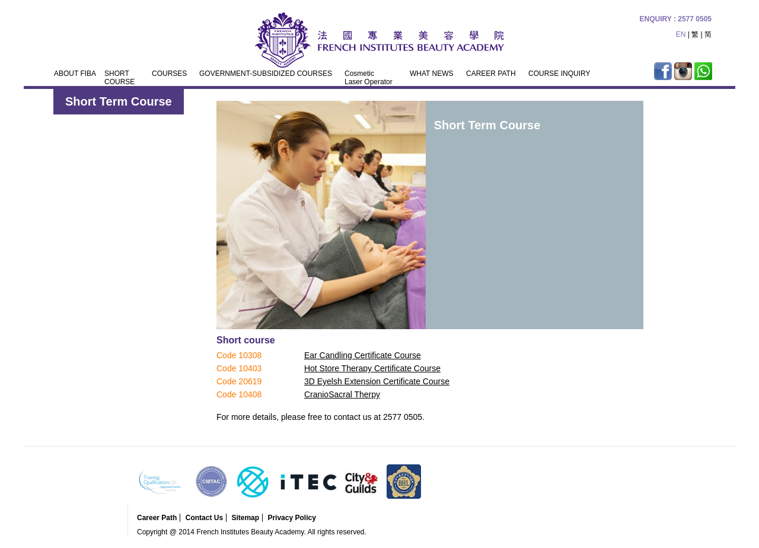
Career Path (157, 518)
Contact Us (204, 518)
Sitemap (245, 518)
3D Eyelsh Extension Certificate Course (376, 381)
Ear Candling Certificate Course (362, 355)
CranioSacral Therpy (342, 394)
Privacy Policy (291, 518)
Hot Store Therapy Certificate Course (372, 368)
